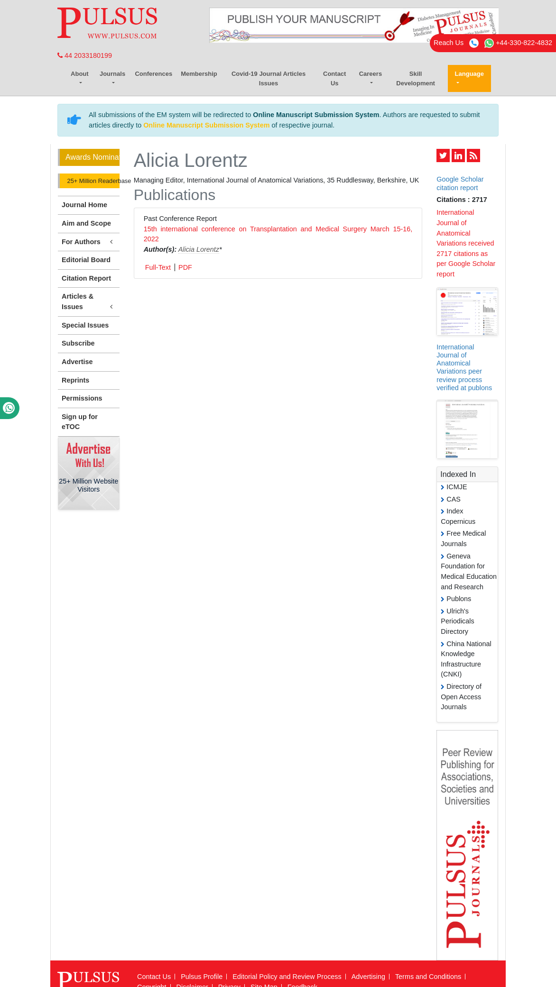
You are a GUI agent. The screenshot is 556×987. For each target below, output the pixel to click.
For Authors (89, 242)
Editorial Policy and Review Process (287, 976)
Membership (199, 73)
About (80, 73)
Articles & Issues (89, 301)
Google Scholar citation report (459, 183)
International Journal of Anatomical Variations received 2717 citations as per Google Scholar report (465, 243)
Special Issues (85, 325)
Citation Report (86, 278)
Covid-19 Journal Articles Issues (269, 78)
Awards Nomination (92, 157)
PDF (185, 267)
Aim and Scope (86, 223)
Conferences (153, 73)
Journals (112, 73)
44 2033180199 (84, 55)
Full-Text (158, 267)
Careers (370, 73)
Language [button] (469, 73)
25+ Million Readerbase (92, 180)
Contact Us (334, 78)
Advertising (368, 976)
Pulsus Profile (201, 976)
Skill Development (415, 78)
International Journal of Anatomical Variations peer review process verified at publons (464, 367)
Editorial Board (86, 260)
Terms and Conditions (428, 976)
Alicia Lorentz (198, 249)
